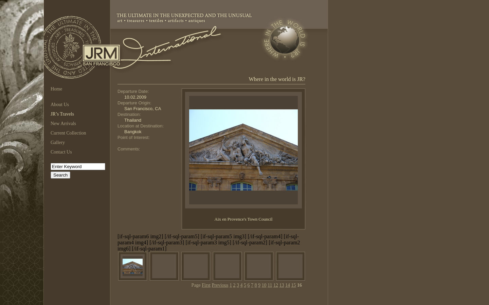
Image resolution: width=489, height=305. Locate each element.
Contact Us (61, 152)
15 (293, 285)
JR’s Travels (62, 114)
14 (287, 285)
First (206, 285)
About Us (60, 104)
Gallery (58, 142)
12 (275, 285)
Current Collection (68, 133)
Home (56, 89)
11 (270, 285)
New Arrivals (63, 123)
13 (281, 285)
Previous (220, 285)
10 (264, 285)
